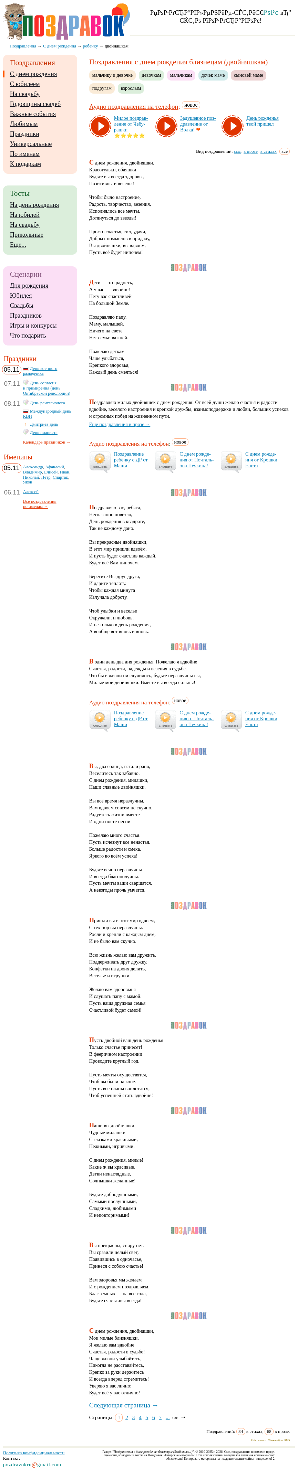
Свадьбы (21, 305)
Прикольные (26, 234)
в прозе (251, 151)
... (168, 1417)
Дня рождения (29, 285)
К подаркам (25, 163)
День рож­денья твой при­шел (262, 121)
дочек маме (213, 75)
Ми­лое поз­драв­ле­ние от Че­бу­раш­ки (131, 123)
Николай (31, 477)
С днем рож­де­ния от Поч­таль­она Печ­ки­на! (196, 459)
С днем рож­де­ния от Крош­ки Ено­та (261, 459)
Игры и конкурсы (33, 325)
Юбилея (21, 295)
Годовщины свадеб (35, 103)
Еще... (18, 244)
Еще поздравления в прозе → (120, 424)
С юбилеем (25, 84)
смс (237, 151)
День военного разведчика (40, 371)
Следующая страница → (124, 1405)
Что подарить (28, 335)
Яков (27, 482)
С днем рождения (33, 74)
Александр (33, 467)
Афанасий (54, 467)
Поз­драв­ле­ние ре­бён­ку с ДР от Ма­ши (131, 459)
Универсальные (31, 143)
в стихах (268, 151)
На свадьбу (25, 94)
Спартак (60, 477)
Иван (65, 472)
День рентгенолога (47, 403)
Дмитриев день (44, 424)
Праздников (26, 315)
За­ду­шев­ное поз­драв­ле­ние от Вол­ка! (198, 123)
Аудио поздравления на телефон (133, 106)
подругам (102, 88)
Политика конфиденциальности (34, 1452)
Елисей (51, 472)
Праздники (24, 133)
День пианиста (44, 432)
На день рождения (34, 204)
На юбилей (25, 214)
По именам (25, 153)
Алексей (31, 491)
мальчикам (181, 75)
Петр (46, 477)
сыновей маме (248, 75)
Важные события (33, 113)
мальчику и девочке (112, 75)
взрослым (131, 88)
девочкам (151, 75)
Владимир (32, 472)
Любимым (24, 123)
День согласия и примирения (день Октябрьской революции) (46, 388)
